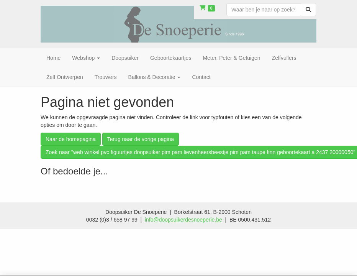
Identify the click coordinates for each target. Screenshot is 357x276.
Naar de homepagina (71, 139)
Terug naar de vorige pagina (140, 139)
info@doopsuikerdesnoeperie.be (183, 220)
